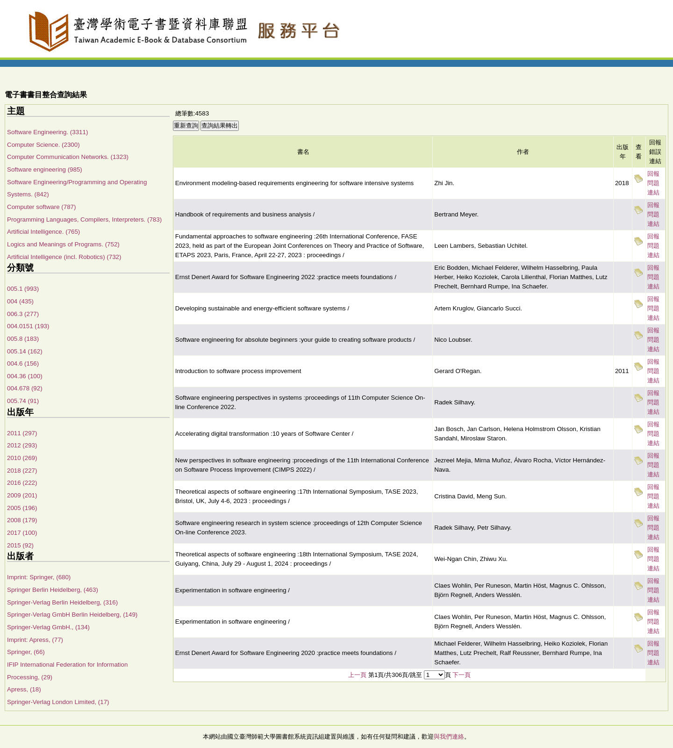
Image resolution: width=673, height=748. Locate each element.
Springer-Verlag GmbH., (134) (48, 627)
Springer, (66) (26, 651)
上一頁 (357, 674)
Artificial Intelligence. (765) (43, 231)
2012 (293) (22, 445)
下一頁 (461, 674)
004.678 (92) (25, 388)
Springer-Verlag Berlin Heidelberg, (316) (62, 602)
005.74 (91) (23, 400)
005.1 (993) (23, 288)
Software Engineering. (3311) (47, 132)
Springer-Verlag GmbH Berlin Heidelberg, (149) (72, 614)
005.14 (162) (25, 351)
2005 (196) (22, 507)
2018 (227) (22, 470)
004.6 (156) (23, 363)
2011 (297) (22, 433)
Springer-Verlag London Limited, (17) (58, 701)
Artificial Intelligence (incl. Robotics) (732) (64, 256)
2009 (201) (22, 495)
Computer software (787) (41, 206)
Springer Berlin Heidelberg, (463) (52, 589)
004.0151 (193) (28, 326)
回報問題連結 (653, 183)
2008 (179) (22, 520)
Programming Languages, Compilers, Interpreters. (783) (84, 219)
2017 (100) (22, 532)
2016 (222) (22, 482)
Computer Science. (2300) (43, 144)
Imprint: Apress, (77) (35, 639)
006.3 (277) (23, 313)
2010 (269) (22, 457)
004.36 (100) (25, 376)
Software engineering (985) (44, 169)
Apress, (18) (24, 689)
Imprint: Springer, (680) (39, 577)
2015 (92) (20, 545)
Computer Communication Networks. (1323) (68, 156)
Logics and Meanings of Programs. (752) (63, 244)
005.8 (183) (23, 338)
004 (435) (20, 301)
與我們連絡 (449, 736)
